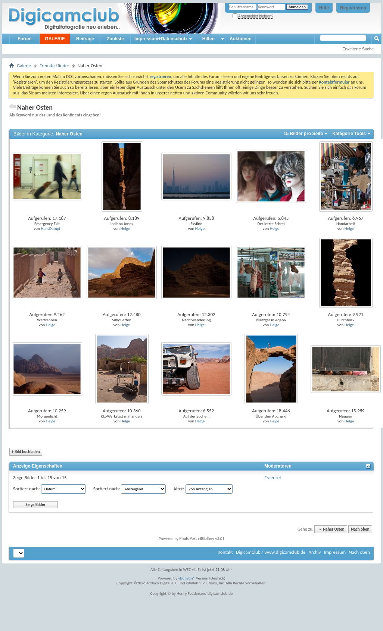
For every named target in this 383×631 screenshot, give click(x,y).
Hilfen (208, 38)
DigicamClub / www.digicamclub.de (271, 552)
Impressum (335, 552)
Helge (125, 228)
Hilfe (324, 7)
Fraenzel (272, 477)
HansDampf (50, 228)
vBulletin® (186, 578)
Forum (24, 38)
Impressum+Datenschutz (160, 38)
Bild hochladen (26, 451)
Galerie (24, 65)
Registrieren (353, 7)
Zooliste (115, 38)
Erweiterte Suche (358, 49)
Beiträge (85, 38)
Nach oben (360, 529)
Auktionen (241, 38)
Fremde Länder (54, 65)
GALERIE (55, 38)
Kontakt (225, 552)
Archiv (314, 552)
